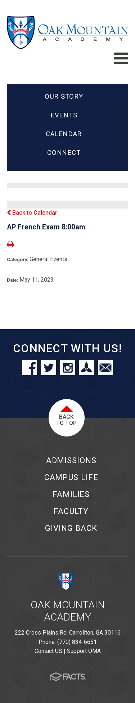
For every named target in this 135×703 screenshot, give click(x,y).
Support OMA (84, 651)
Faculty (71, 511)
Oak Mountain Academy (68, 611)
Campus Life (71, 477)
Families (71, 494)
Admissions (71, 460)
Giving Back (71, 528)
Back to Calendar (32, 212)
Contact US (48, 651)
